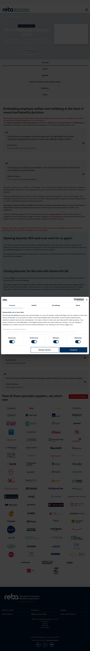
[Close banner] (86, 299)
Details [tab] (34, 305)
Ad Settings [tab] (56, 305)
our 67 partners (14, 315)
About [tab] (78, 305)
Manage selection (45, 350)
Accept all (73, 350)
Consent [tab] (12, 305)
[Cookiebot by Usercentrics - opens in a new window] (75, 299)
